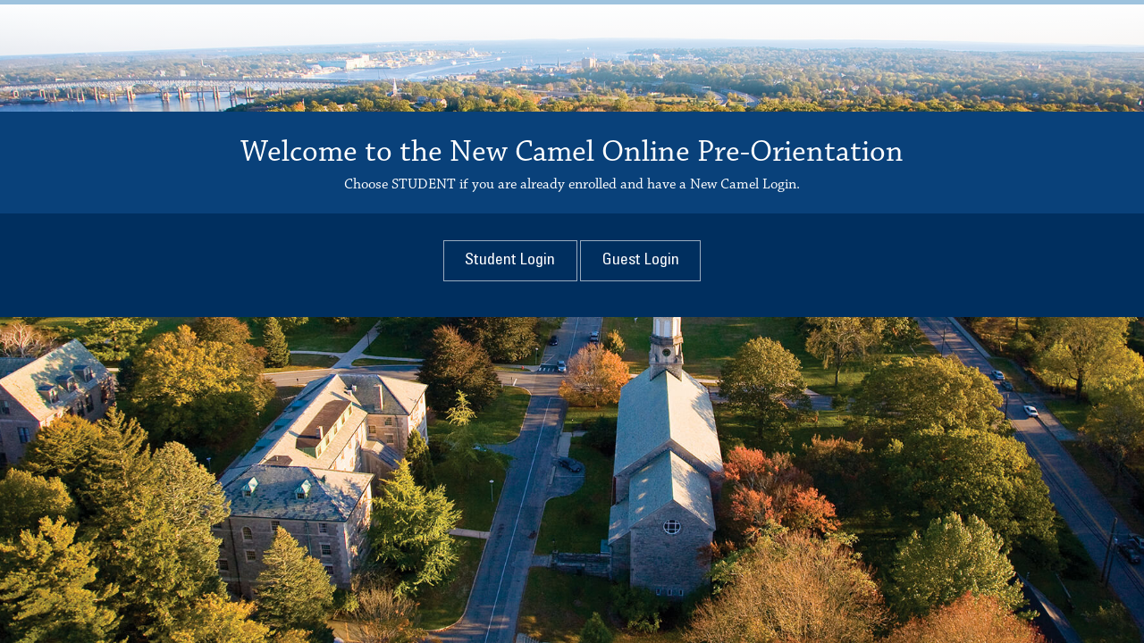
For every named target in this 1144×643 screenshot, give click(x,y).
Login (510, 261)
